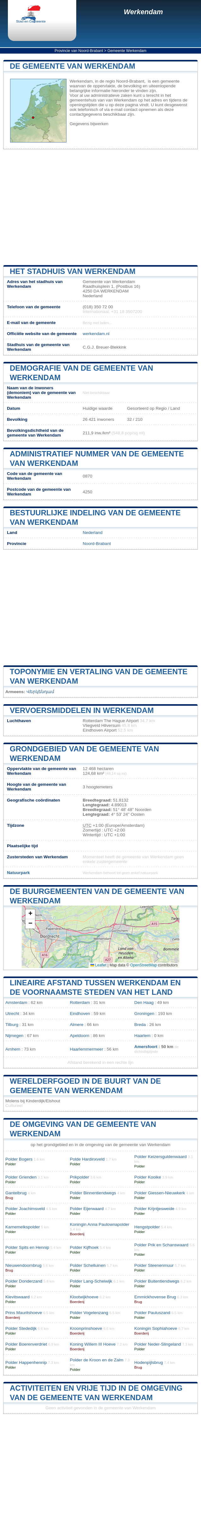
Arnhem (12, 1049)
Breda (140, 1024)
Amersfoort (145, 1046)
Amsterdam (16, 1002)
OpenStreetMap (143, 965)
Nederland (93, 532)
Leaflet (98, 965)
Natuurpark (18, 872)
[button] (30, 914)
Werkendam (143, 12)
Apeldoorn (79, 1035)
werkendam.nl (96, 333)
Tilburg (11, 1024)
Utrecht (12, 1013)
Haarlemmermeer (86, 1049)
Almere (76, 1024)
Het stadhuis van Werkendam (72, 271)
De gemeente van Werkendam (72, 66)
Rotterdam (80, 1002)
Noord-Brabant (97, 543)
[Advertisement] (100, 207)
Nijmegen (14, 1035)
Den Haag (143, 1002)
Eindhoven (80, 1013)
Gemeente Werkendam (126, 51)
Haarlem (142, 1035)
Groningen (144, 1013)
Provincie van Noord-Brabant (79, 51)
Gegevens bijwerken (89, 123)
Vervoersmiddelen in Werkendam (82, 710)
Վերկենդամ (40, 691)
